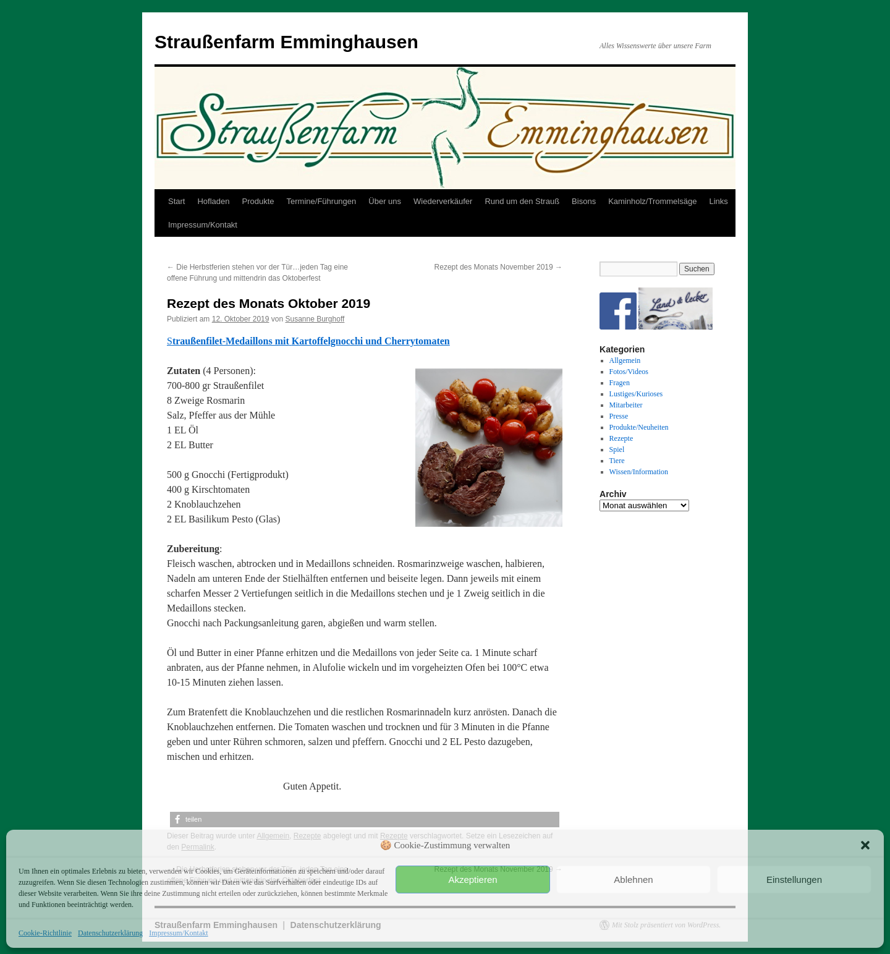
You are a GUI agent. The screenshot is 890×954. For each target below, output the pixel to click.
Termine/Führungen (322, 201)
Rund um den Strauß (522, 201)
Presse (619, 416)
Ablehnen (633, 879)
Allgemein (625, 360)
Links (718, 201)
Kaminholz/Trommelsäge (652, 201)
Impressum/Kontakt (178, 933)
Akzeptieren (472, 879)
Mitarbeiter (626, 405)
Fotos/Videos (628, 371)
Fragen (619, 382)
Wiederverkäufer (442, 201)
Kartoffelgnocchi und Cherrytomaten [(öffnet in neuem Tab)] (371, 341)
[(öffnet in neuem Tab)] (290, 341)
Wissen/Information (639, 471)
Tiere (617, 460)
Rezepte (621, 438)
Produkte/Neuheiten (639, 427)
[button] (865, 845)
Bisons (584, 201)
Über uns (384, 201)
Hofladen (213, 201)
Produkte (258, 201)
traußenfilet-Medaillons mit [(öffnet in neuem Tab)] (230, 341)
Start (176, 201)
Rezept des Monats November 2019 (498, 267)
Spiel (617, 449)
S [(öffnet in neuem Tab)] (169, 341)
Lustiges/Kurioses (636, 394)
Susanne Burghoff (314, 319)
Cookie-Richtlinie (45, 933)
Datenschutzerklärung (110, 933)
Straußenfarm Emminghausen (286, 42)
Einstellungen (794, 879)
